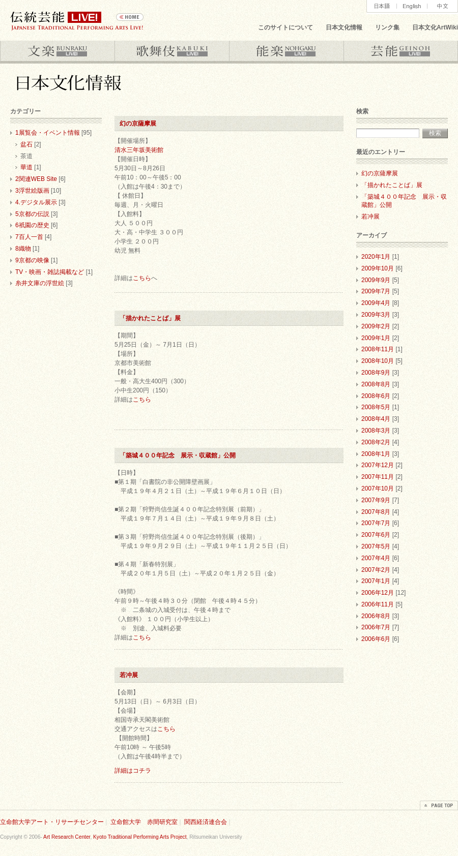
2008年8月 (375, 384)
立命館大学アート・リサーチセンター (52, 822)
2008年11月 (377, 349)
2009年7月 (375, 291)
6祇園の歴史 (32, 225)
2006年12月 (377, 592)
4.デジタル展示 (36, 202)
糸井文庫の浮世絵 (39, 283)
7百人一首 (29, 236)
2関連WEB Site (36, 178)
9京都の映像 (32, 260)
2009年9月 (375, 280)
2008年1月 (375, 453)
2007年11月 (377, 476)
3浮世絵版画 (32, 190)
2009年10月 (377, 268)
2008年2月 (375, 442)
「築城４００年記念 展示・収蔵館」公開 (178, 455)
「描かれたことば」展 (150, 318)
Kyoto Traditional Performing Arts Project (139, 837)
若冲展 (132, 675)
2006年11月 (377, 604)
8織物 (23, 248)
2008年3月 (375, 430)
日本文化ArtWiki (435, 27)
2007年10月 (377, 488)
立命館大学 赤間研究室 (144, 822)
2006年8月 (375, 616)
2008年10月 (377, 360)
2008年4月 (375, 418)
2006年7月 (375, 627)
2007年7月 (375, 523)
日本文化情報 (344, 27)
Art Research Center (66, 837)
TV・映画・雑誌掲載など (49, 272)
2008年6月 (375, 396)
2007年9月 (375, 500)
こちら (142, 278)
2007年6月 (375, 534)
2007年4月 (375, 558)
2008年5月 (375, 407)
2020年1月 (375, 256)
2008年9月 (375, 372)
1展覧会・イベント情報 (47, 132)
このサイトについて (285, 27)
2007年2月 (375, 569)
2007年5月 (375, 546)
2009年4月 (375, 303)
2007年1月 (375, 581)
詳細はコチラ (132, 770)
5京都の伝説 (32, 214)
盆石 (26, 144)
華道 (26, 167)
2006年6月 (375, 639)
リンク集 (387, 27)
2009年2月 (375, 326)
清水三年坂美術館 (138, 150)
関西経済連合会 (205, 822)
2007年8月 (375, 511)
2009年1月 (375, 338)
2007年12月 (377, 465)
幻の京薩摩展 (138, 123)
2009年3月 (375, 314)
